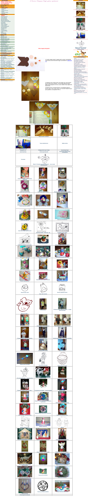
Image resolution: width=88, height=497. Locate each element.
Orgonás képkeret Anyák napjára (62, 179)
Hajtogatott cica (23, 150)
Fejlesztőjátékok (4, 55)
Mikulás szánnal (43, 378)
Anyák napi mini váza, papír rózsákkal (43, 205)
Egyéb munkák (3, 50)
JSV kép (2, 6)
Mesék (2, 68)
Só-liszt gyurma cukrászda (25, 494)
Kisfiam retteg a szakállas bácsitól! (80, 84)
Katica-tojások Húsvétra (24, 269)
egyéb (2, 31)
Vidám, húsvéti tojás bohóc (43, 269)
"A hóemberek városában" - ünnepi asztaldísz (43, 390)
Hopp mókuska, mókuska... (44, 136)
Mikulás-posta (25, 402)
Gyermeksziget (5, 0)
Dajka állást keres (4, 43)
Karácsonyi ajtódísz (25, 451)
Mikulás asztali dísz (43, 426)
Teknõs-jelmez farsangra (62, 365)
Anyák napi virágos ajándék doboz (24, 230)
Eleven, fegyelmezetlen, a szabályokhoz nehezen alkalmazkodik (81, 76)
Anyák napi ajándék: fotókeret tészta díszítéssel (25, 178)
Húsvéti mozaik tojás (62, 268)
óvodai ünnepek (4, 25)
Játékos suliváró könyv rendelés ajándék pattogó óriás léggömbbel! (6, 2)
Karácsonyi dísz (24, 493)
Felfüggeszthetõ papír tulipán (44, 150)
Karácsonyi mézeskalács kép (24, 477)
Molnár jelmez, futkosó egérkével (43, 325)
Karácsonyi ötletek (4, 12)
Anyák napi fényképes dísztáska (62, 207)
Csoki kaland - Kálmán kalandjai (6, 77)
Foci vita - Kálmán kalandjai (6, 78)
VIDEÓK (3, 15)
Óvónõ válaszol (4, 14)
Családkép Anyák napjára (62, 232)
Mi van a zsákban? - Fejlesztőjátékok (7, 67)
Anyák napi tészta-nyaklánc (24, 205)
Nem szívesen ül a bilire (78, 64)
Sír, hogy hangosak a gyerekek (79, 62)
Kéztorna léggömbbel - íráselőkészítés (5, 5)
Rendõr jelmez (43, 309)
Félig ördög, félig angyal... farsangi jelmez (62, 325)
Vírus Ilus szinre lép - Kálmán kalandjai (8, 71)
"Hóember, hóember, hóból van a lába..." (25, 390)
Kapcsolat (3, 79)
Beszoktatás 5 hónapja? (78, 60)
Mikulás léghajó (62, 390)
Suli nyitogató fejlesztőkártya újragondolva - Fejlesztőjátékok (6, 63)
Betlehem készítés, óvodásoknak (43, 439)
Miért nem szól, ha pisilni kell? (79, 79)
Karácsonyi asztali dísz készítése (62, 439)
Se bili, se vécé (76, 63)
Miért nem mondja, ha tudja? (79, 77)
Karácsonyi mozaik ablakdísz (43, 491)
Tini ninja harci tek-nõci (24, 325)
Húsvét (2, 9)
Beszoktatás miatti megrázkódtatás (80, 71)
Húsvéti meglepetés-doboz (62, 292)
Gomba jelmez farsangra (25, 350)
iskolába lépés (3, 32)
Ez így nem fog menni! (78, 78)
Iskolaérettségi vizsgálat (78, 81)
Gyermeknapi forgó (65, 150)
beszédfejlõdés (3, 33)
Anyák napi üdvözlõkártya (62, 219)
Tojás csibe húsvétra (43, 293)
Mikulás (2, 11)
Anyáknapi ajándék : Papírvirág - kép (43, 232)
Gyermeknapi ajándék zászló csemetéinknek (64, 152)
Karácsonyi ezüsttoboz (62, 477)
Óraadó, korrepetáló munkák (6, 48)
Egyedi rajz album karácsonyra (62, 464)
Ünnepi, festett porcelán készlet (62, 491)
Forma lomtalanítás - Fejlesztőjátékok (7, 64)
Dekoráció (3, 13)
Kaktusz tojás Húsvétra (43, 243)
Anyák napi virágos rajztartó (43, 191)
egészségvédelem (4, 16)
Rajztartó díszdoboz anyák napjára (43, 218)
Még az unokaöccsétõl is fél (79, 91)
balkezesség (3, 23)
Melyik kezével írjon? (78, 74)
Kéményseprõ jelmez (43, 338)
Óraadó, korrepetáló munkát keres (7, 47)
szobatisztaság (3, 28)
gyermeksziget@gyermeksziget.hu (7, 80)
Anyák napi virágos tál (24, 220)
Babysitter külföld (4, 36)
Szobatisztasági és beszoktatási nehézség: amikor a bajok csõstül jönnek (80, 88)
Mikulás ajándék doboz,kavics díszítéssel (43, 413)
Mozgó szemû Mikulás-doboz (62, 414)
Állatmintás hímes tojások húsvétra (43, 279)
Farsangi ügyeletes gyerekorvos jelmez (24, 338)
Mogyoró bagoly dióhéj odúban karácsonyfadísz (24, 464)
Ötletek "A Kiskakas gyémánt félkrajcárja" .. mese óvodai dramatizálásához (44, 164)
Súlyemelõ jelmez (62, 350)
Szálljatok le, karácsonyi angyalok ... (62, 451)
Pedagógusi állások (4, 40)
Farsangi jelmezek (4, 10)
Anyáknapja (3, 8)
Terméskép (23, 159)
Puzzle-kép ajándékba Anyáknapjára (25, 244)
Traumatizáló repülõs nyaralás (79, 90)
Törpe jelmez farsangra (43, 365)
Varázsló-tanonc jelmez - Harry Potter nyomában (62, 338)
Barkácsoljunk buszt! (23, 148)
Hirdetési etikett (3, 52)
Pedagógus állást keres (5, 39)
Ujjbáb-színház (65, 143)
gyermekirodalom (4, 27)
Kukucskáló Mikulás (62, 378)
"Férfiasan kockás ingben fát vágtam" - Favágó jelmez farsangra (62, 309)
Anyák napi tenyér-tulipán (43, 179)
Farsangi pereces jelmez (43, 350)
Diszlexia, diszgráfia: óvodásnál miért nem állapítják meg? (80, 85)
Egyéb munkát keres (4, 49)
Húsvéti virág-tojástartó (24, 280)
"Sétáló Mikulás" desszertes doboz (24, 414)
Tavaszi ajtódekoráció (44, 143)
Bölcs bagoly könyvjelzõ (23, 136)
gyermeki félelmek (4, 19)
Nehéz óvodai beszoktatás (79, 86)
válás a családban (4, 24)
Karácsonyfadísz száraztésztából (43, 451)
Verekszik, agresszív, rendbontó (79, 66)
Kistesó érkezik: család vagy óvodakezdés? (79, 83)
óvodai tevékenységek (5, 26)
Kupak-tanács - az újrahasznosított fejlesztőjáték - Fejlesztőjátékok (7, 61)
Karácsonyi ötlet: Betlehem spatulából (24, 439)
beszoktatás (3, 22)
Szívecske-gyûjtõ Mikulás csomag (62, 402)
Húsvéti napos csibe (24, 292)
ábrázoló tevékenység (5, 20)
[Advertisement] (43, 36)
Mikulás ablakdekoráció (25, 427)
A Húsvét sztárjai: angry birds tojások (62, 244)
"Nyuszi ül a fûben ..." (25, 313)
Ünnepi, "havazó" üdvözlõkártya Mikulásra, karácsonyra (43, 401)
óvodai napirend (4, 17)
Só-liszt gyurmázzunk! (44, 151)
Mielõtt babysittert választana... (6, 51)
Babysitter (2, 35)
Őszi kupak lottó (3, 58)
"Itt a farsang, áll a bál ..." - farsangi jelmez (25, 378)
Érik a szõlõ (65, 136)
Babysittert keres (4, 37)
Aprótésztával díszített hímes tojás (62, 257)
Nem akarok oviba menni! (78, 61)
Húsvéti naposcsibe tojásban (43, 257)
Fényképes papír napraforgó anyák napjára (62, 191)
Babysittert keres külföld (5, 38)
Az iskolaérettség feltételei (6, 53)
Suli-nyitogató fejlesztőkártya (6, 65)
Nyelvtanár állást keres (5, 45)
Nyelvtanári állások (4, 46)
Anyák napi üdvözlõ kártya (25, 191)
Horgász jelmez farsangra (25, 364)
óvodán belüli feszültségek (5, 21)
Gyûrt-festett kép (23, 151)
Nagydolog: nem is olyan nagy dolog (80, 80)
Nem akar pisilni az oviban (78, 59)
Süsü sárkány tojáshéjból (24, 257)
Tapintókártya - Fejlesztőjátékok (6, 66)
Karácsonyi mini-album (43, 475)
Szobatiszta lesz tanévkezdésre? (80, 65)
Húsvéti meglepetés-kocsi (62, 281)
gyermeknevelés (4, 18)
